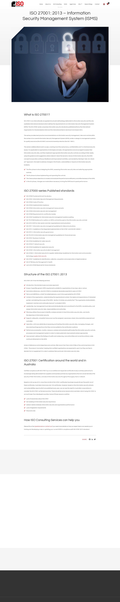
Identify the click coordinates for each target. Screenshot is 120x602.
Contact (97, 4)
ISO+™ (80, 4)
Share (84, 439)
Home (41, 4)
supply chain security (40, 256)
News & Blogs (88, 4)
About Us (48, 4)
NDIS (65, 4)
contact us (48, 426)
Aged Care (73, 4)
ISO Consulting (57, 4)
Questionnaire (38, 426)
